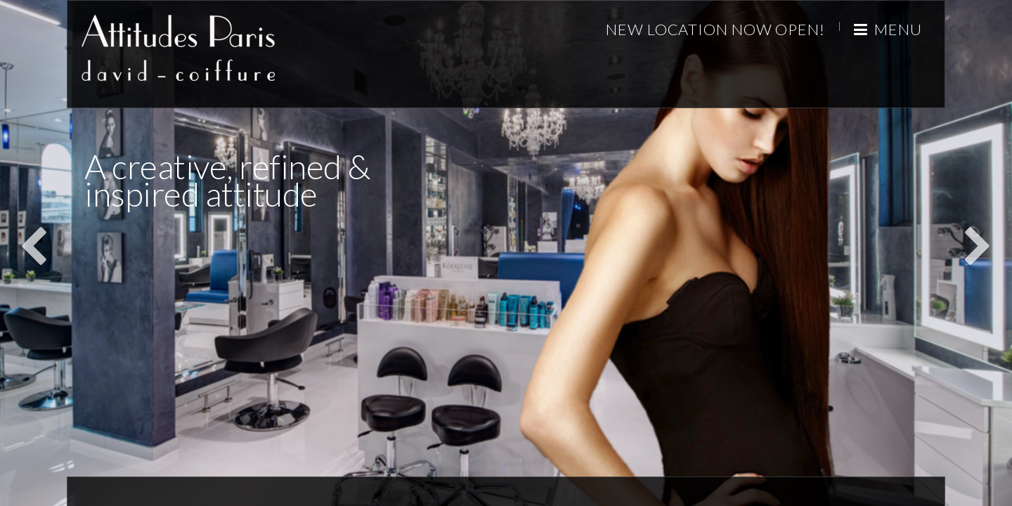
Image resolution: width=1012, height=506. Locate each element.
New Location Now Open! (715, 29)
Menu (888, 29)
